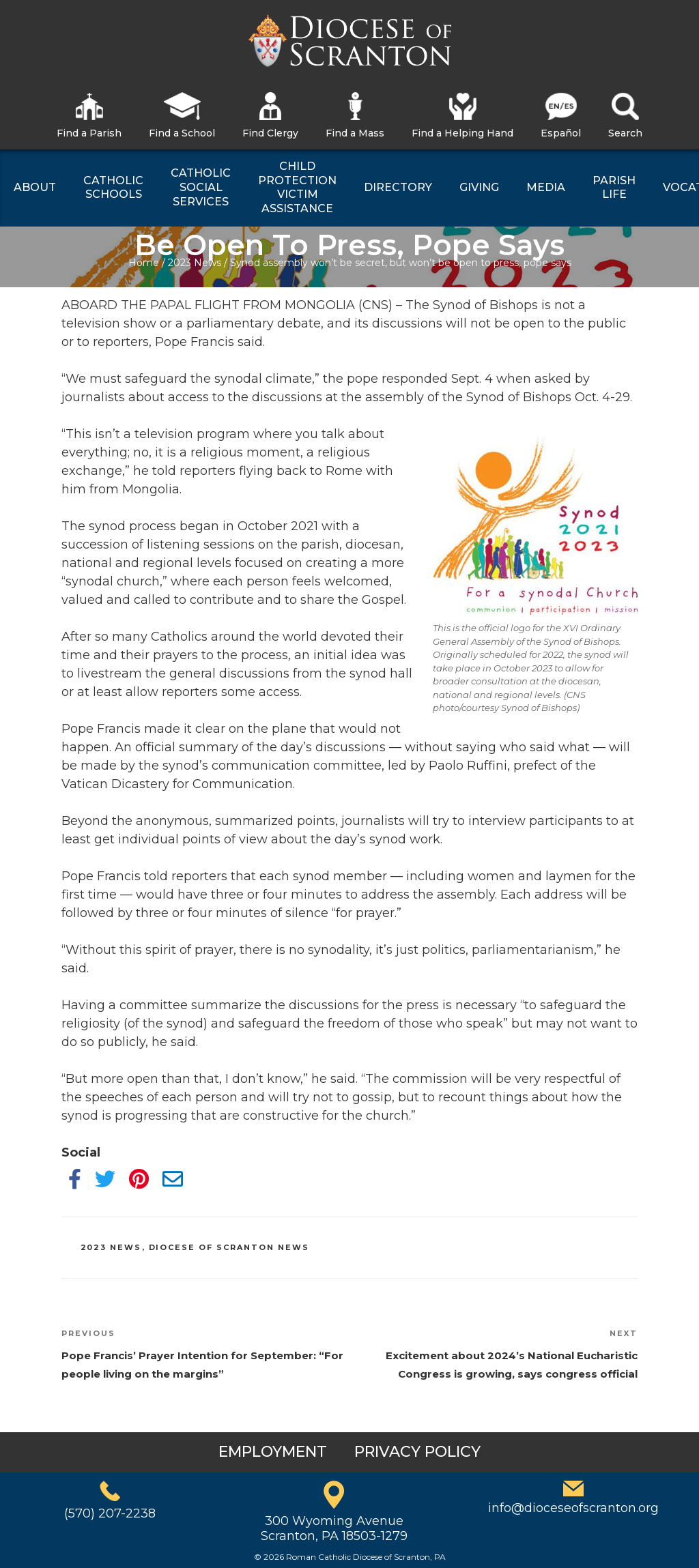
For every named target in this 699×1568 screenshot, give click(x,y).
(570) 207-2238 (110, 1513)
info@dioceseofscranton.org (573, 1507)
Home (143, 263)
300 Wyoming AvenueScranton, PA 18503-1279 (334, 1528)
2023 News (194, 263)
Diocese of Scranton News (229, 1247)
